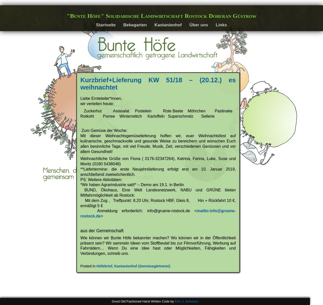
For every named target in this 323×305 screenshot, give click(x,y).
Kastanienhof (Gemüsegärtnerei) (142, 266)
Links (221, 24)
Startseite (106, 24)
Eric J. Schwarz (186, 301)
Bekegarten (135, 24)
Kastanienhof (168, 24)
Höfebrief (104, 266)
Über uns (198, 24)
